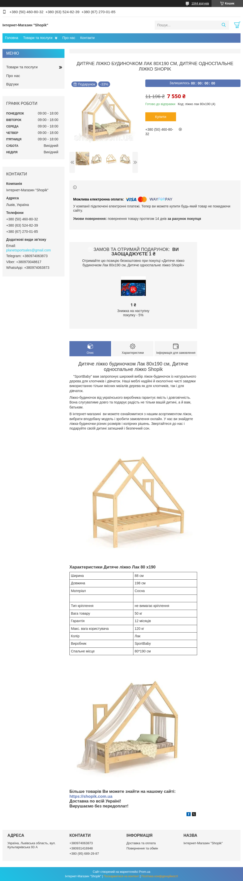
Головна (11, 38)
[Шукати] (223, 25)
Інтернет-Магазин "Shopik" (203, 843)
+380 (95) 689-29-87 (84, 853)
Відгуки (12, 84)
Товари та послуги (37, 38)
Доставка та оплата (141, 843)
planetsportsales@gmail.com (28, 250)
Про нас (68, 38)
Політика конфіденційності (159, 876)
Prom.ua (144, 872)
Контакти (87, 38)
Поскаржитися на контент (121, 876)
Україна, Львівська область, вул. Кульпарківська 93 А (31, 845)
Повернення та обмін (142, 848)
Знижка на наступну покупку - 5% (133, 313)
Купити (160, 117)
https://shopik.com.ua (90, 796)
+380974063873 (81, 843)
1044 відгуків (200, 3)
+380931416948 (81, 848)
